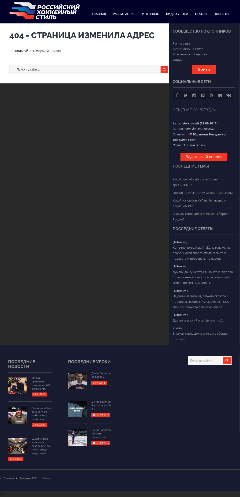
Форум (178, 60)
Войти (204, 69)
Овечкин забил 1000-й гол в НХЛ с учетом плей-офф (41, 413)
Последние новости (21, 364)
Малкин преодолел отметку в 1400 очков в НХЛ (41, 383)
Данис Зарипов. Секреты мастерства (101, 433)
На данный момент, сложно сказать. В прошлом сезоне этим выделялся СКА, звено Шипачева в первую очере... (201, 301)
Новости (221, 14)
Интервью (150, 14)
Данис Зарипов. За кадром (101, 374)
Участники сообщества (190, 54)
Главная (99, 14)
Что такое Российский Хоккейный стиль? (203, 193)
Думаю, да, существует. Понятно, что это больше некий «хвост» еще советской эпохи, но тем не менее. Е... (203, 277)
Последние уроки (89, 361)
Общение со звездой (195, 110)
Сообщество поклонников (202, 31)
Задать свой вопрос (204, 156)
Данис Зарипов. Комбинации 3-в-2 (101, 405)
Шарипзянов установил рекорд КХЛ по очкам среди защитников (41, 446)
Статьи (201, 14)
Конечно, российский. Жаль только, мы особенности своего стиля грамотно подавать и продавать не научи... (202, 253)
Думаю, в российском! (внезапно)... (199, 320)
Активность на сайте (188, 49)
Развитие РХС (124, 14)
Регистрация (182, 43)
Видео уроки (177, 14)
